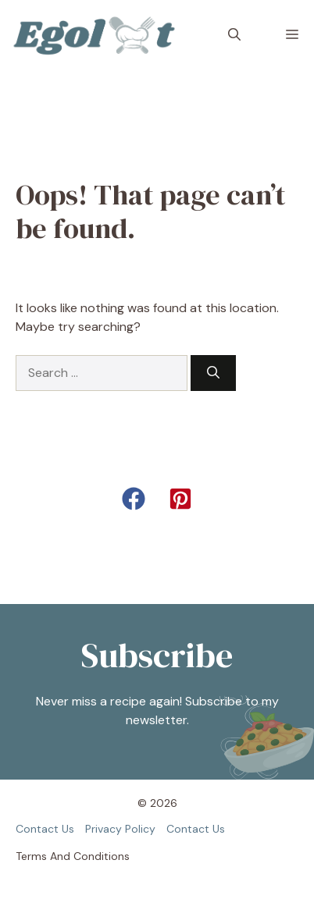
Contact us (45, 829)
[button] (234, 35)
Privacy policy (120, 829)
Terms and (43, 856)
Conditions (101, 856)
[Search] (213, 373)
